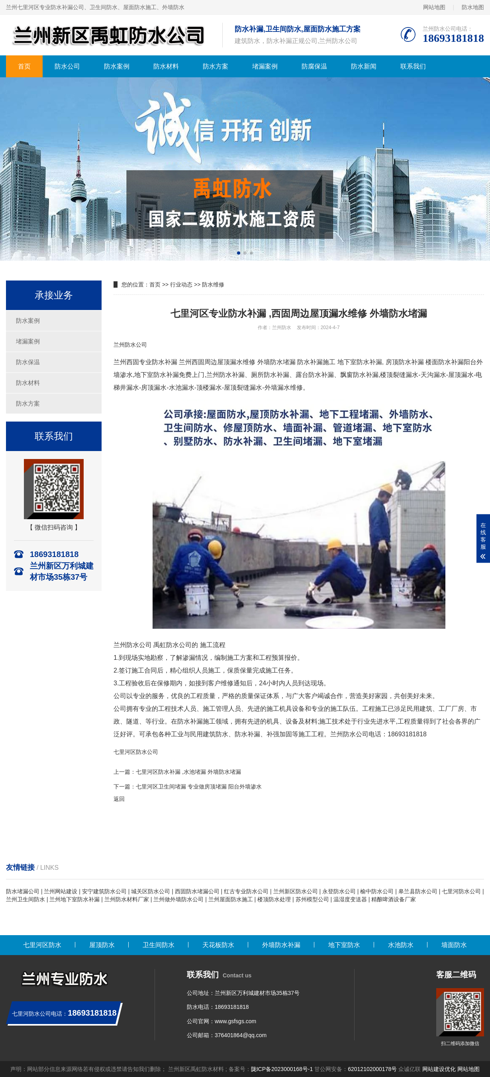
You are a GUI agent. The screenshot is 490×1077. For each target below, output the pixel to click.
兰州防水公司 (130, 344)
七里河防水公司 (461, 891)
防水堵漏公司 (22, 891)
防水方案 (215, 66)
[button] (238, 253)
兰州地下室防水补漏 (74, 899)
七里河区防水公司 (136, 752)
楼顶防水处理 (274, 899)
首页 (24, 66)
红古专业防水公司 (246, 891)
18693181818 (232, 1007)
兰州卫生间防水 (25, 899)
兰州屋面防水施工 (230, 899)
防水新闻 (363, 66)
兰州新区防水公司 (295, 891)
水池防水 (401, 945)
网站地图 (434, 7)
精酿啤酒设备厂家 (393, 899)
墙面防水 (454, 945)
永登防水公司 (339, 891)
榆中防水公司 (377, 891)
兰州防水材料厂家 (126, 899)
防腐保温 (314, 66)
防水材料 (166, 66)
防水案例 (116, 66)
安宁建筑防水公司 (104, 891)
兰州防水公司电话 (355, 734)
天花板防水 (218, 945)
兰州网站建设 (60, 891)
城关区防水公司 (150, 891)
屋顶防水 (102, 945)
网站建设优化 (439, 1069)
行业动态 (181, 284)
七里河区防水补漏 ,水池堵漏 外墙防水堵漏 (188, 772)
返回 (119, 799)
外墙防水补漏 (281, 945)
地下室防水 (344, 945)
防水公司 (67, 66)
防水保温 (28, 362)
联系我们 (413, 66)
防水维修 (213, 284)
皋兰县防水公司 (417, 891)
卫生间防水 (158, 945)
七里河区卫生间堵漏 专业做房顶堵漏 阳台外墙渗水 (199, 786)
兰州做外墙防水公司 (178, 899)
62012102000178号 (372, 1069)
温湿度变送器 (350, 899)
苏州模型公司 (312, 899)
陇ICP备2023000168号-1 (282, 1069)
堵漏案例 (265, 66)
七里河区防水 (42, 945)
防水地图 (473, 7)
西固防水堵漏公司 (197, 891)
